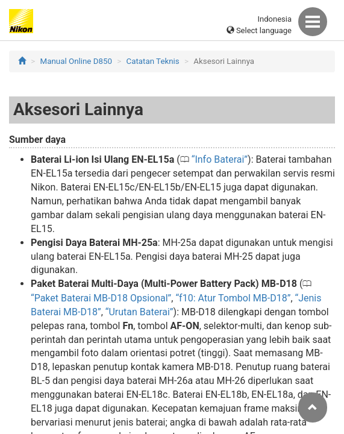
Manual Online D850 (76, 61)
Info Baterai (219, 159)
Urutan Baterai (138, 312)
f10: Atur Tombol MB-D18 (233, 298)
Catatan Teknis (153, 61)
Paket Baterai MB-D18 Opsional (101, 298)
